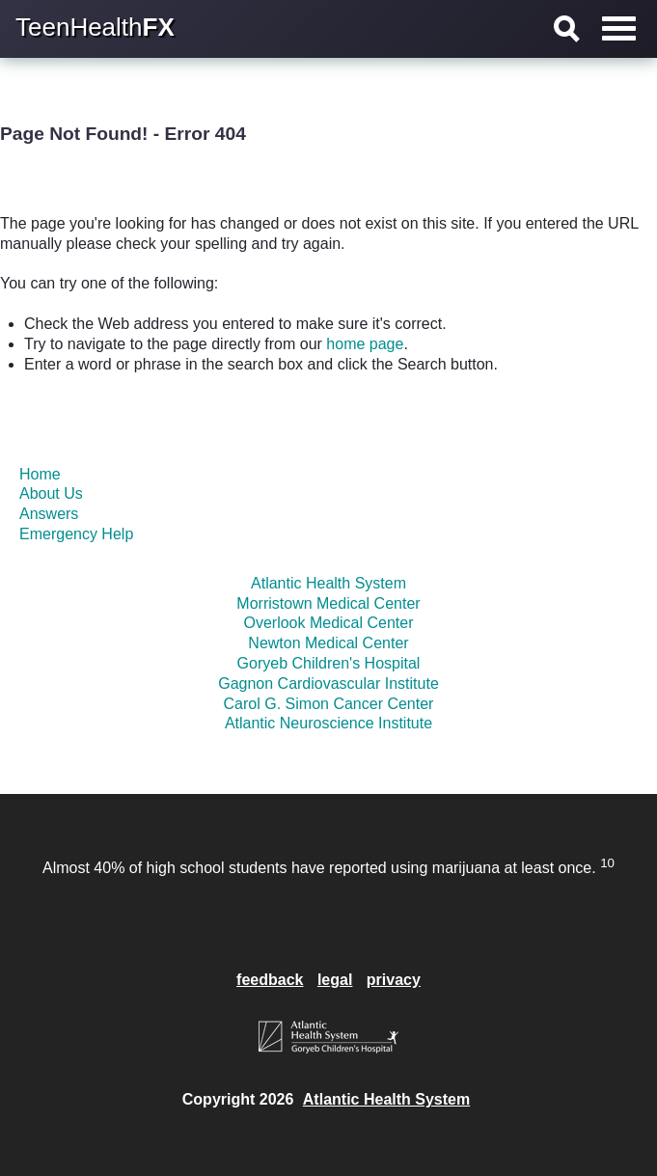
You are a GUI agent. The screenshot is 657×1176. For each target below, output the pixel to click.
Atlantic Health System (328, 583)
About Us (51, 493)
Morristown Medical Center (328, 603)
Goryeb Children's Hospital (329, 663)
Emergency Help (76, 534)
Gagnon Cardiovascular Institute (328, 683)
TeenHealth (95, 27)
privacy (394, 979)
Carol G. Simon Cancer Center (329, 704)
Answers (48, 514)
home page (364, 344)
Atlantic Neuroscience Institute (328, 723)
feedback (269, 979)
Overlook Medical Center (328, 623)
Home (40, 474)
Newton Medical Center (328, 643)
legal (334, 979)
